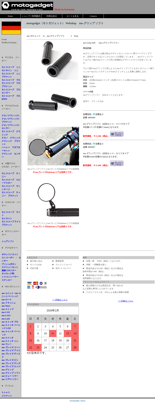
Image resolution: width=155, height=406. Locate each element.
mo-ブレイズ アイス (11, 350)
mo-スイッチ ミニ (10, 341)
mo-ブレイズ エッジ (11, 366)
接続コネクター (9, 270)
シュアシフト (8, 241)
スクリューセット (10, 267)
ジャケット (7, 396)
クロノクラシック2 (10, 115)
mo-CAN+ (6, 315)
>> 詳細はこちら (60, 300)
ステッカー (7, 280)
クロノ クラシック (11, 138)
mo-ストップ (8, 309)
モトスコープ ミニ (11, 67)
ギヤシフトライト (10, 254)
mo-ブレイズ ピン (10, 360)
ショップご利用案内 (31, 16)
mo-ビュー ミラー (10, 376)
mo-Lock (6, 319)
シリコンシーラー (10, 277)
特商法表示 (52, 16)
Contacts (93, 16)
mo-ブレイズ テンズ (11, 363)
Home (10, 16)
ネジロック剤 (8, 273)
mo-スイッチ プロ (10, 322)
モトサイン (7, 218)
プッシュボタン (9, 264)
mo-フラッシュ (9, 303)
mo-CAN (6, 312)
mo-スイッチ (8, 338)
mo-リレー (6, 344)
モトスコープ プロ (11, 80)
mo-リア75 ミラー (10, 379)
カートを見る (72, 16)
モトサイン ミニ (10, 70)
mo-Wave (6, 306)
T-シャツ (6, 392)
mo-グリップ (8, 369)
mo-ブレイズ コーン (11, 347)
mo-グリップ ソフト (11, 373)
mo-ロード (6, 299)
